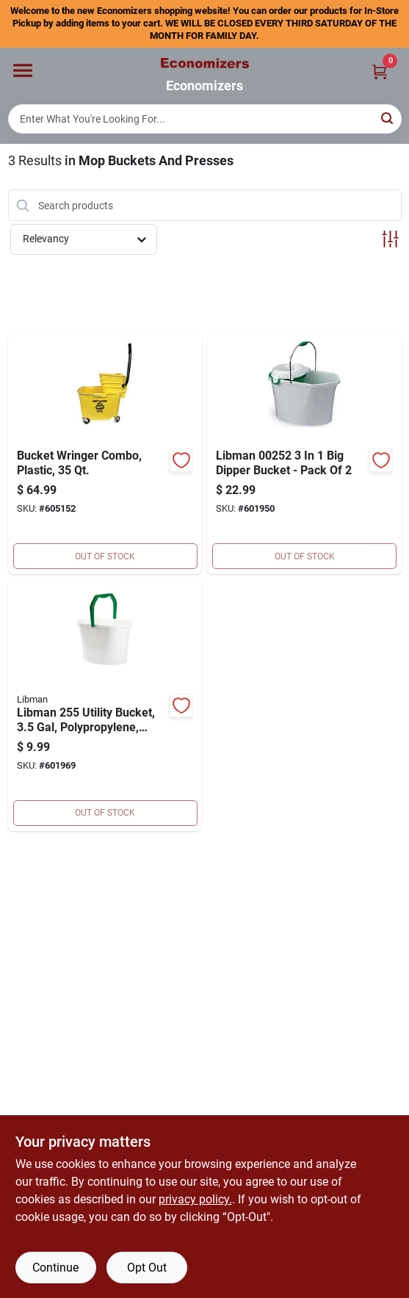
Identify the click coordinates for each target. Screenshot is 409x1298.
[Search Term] (205, 119)
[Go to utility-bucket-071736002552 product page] (105, 705)
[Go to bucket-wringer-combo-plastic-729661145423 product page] (105, 454)
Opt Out (147, 1268)
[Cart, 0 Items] (379, 71)
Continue (55, 1268)
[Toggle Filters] (390, 239)
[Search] (388, 118)
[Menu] (22, 70)
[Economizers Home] (205, 63)
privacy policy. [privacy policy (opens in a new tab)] (195, 1199)
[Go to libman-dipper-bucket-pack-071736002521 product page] (304, 454)
